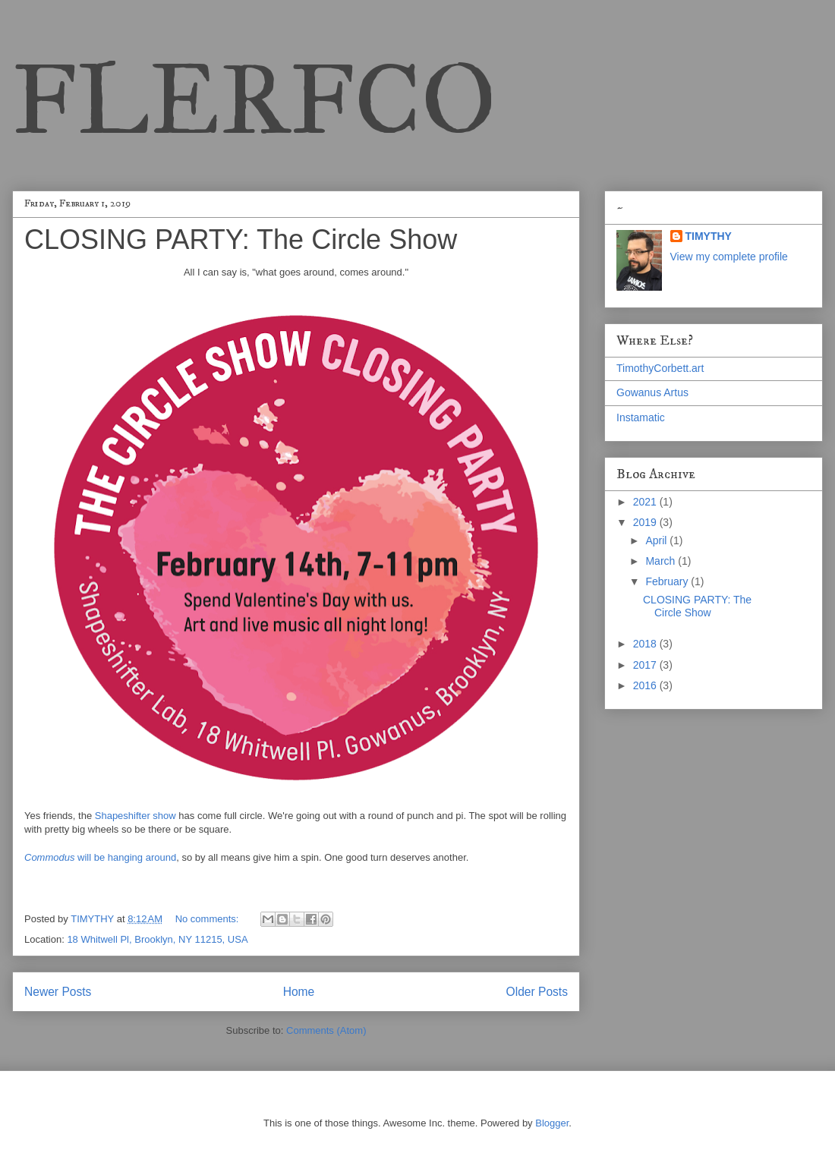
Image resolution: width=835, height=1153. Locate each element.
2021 (646, 502)
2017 (646, 665)
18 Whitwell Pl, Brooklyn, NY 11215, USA (157, 939)
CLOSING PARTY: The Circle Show (240, 239)
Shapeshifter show (135, 815)
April (657, 540)
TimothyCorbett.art (660, 368)
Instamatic (640, 417)
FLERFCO (254, 99)
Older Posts (537, 991)
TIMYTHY (708, 236)
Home (299, 991)
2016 (646, 685)
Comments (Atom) (326, 1030)
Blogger (552, 1123)
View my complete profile (729, 256)
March (661, 561)
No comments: (208, 919)
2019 (646, 522)
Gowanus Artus (652, 392)
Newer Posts (57, 991)
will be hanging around (100, 857)
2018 (646, 644)
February (668, 581)
